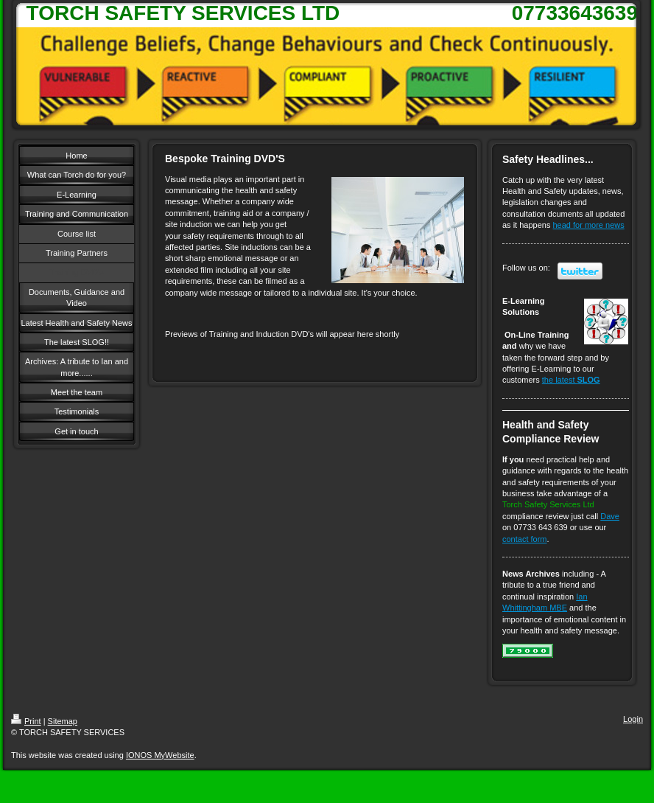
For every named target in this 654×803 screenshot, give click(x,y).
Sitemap (62, 721)
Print (26, 721)
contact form (524, 539)
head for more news (589, 224)
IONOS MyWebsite (160, 755)
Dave (609, 516)
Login (633, 719)
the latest (571, 379)
